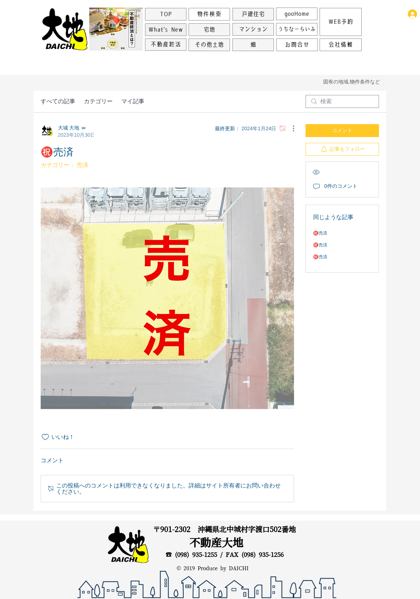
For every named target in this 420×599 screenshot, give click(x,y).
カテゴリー (98, 101)
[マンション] (253, 29)
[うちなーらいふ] (296, 29)
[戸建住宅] (253, 14)
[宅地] (209, 29)
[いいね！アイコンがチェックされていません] (45, 437)
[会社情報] (341, 44)
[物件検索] (209, 14)
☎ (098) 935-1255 (191, 555)
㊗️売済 (320, 233)
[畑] (253, 44)
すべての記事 (58, 101)
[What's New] (165, 29)
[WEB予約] (341, 22)
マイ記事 (132, 101)
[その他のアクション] (289, 128)
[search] (342, 101)
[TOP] (165, 14)
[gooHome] (296, 14)
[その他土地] (209, 44)
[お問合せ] (297, 44)
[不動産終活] (165, 44)
